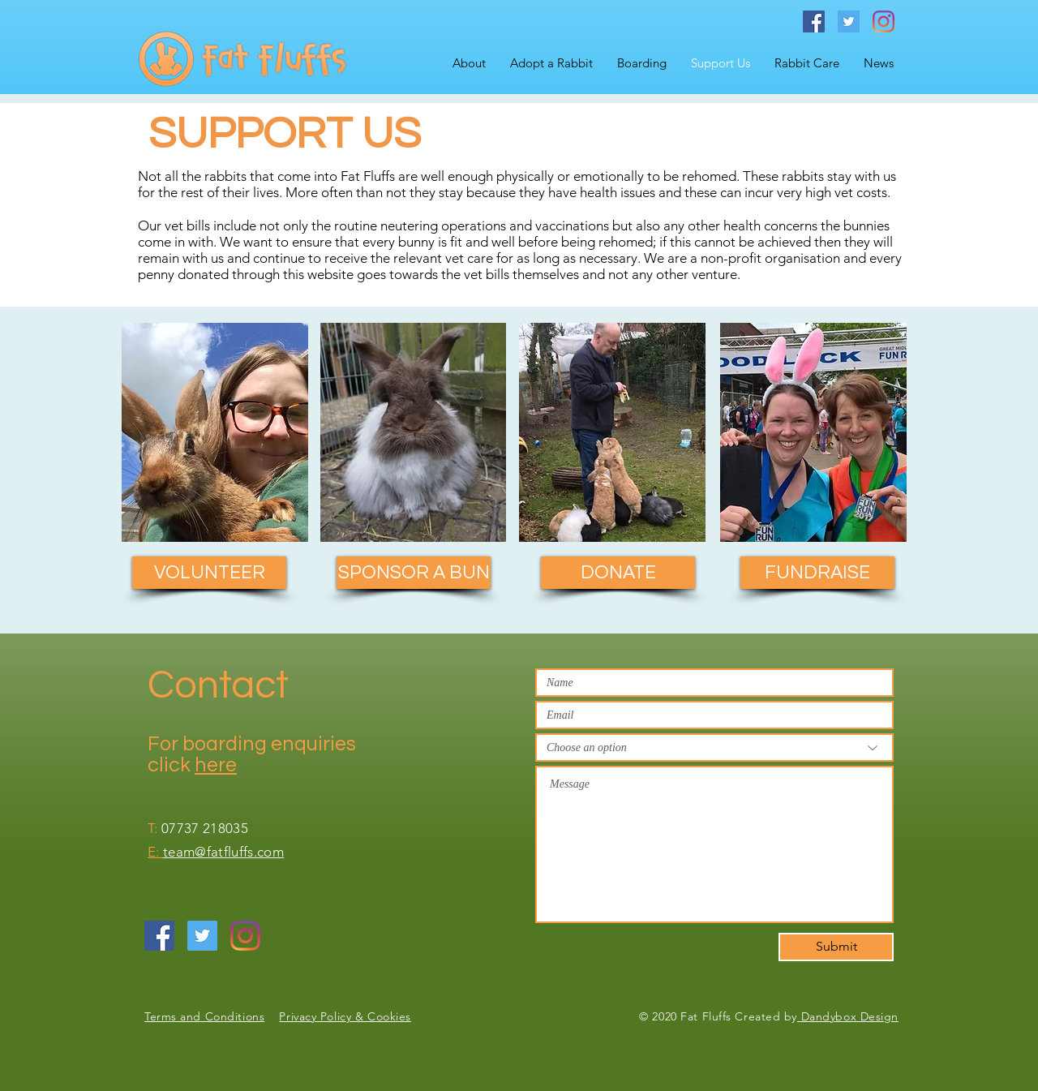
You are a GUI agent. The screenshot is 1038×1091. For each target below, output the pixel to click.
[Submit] (836, 947)
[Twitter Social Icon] (849, 21)
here (216, 764)
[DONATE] (618, 572)
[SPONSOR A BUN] (414, 572)
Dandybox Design (848, 1016)
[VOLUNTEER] (209, 572)
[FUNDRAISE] (817, 572)
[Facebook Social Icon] (814, 21)
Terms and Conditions (204, 1016)
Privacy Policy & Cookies (344, 1016)
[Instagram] (883, 21)
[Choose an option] (714, 747)
